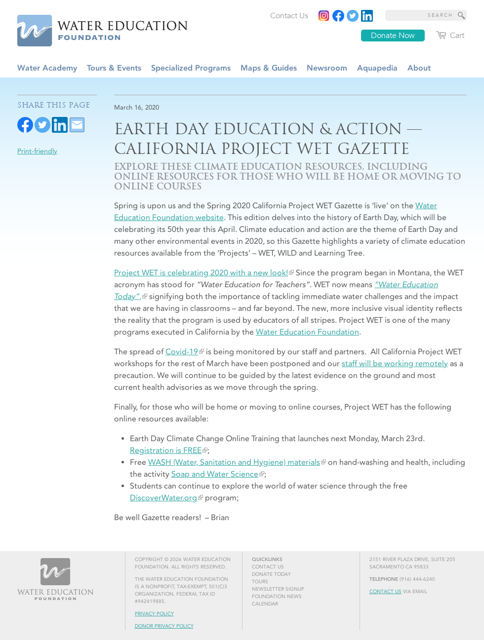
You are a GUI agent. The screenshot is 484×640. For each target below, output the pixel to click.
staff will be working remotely (395, 363)
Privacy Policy (154, 614)
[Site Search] (462, 15)
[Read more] (367, 16)
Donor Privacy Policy (164, 626)
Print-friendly (37, 151)
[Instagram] (324, 16)
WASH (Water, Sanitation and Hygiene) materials (234, 462)
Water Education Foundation (307, 332)
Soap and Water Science (214, 474)
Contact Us (385, 592)
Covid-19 (181, 351)
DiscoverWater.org (163, 497)
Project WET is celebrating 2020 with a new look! (201, 272)
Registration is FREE (166, 450)
